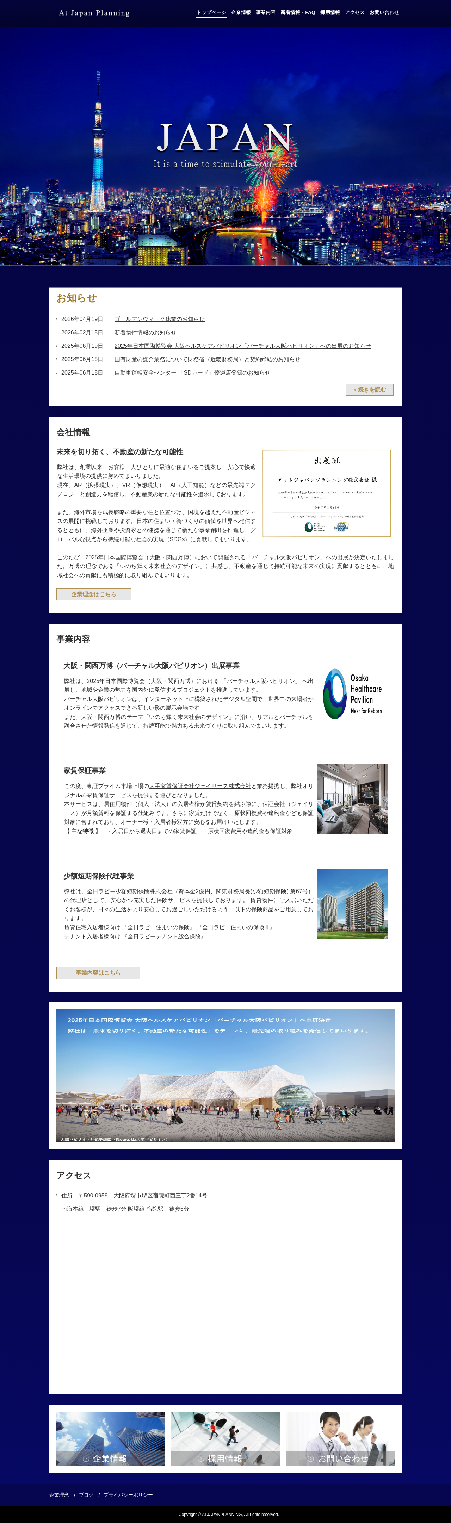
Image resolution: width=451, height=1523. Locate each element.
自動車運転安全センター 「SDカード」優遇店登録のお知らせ (193, 373)
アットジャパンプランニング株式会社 (94, 13)
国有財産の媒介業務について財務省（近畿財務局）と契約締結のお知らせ (208, 359)
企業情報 (241, 12)
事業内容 (266, 12)
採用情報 (330, 12)
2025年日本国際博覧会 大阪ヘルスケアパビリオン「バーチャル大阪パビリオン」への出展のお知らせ (243, 346)
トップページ (211, 12)
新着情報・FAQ (297, 12)
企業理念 (59, 1495)
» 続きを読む (369, 390)
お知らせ (76, 297)
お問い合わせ (384, 12)
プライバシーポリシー (128, 1495)
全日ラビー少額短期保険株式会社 (130, 891)
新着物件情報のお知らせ (146, 332)
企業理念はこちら (93, 594)
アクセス (355, 12)
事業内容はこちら (98, 973)
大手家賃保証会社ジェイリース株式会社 (200, 786)
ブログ (86, 1495)
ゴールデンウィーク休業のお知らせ (160, 319)
